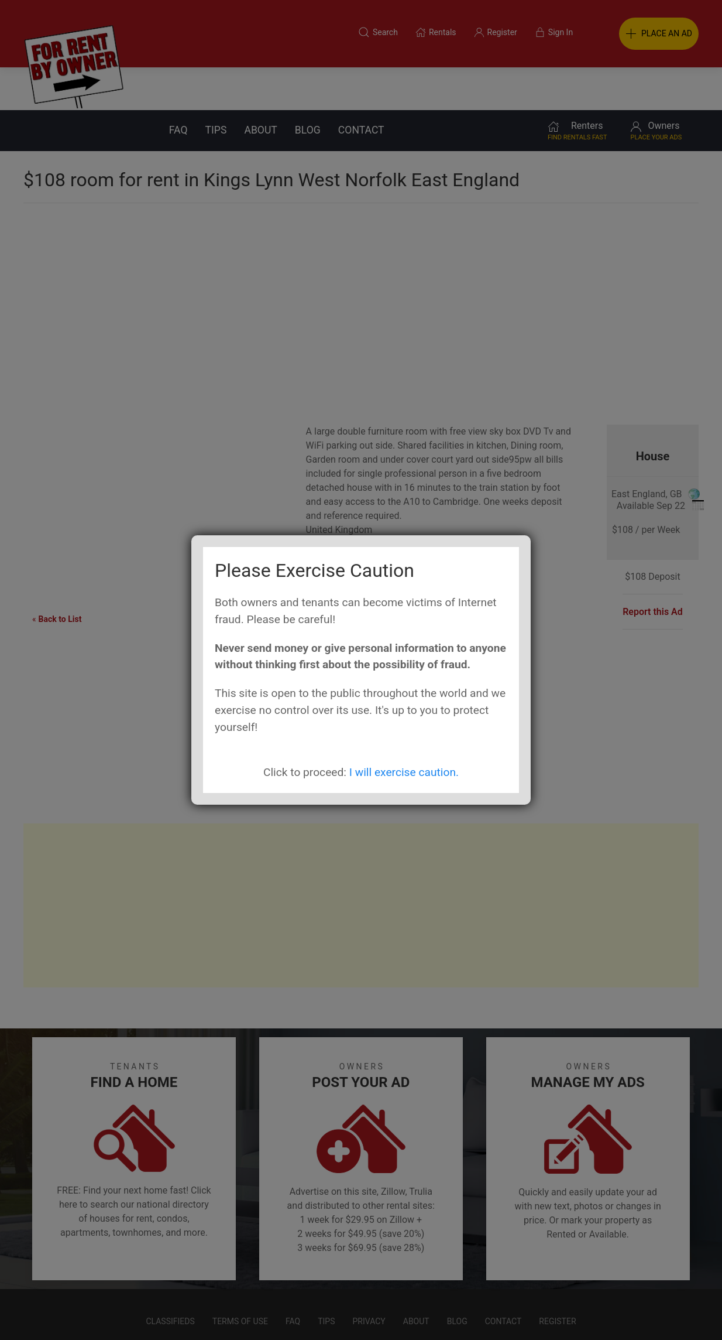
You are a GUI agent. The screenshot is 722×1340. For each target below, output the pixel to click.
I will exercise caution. (404, 772)
